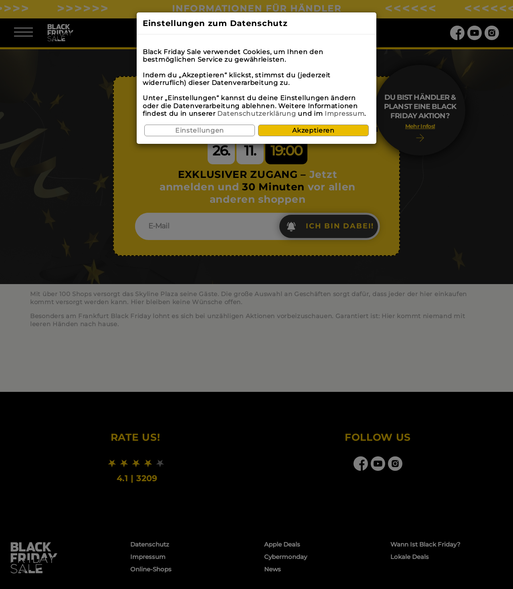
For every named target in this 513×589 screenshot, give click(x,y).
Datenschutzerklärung (256, 113)
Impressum (344, 113)
